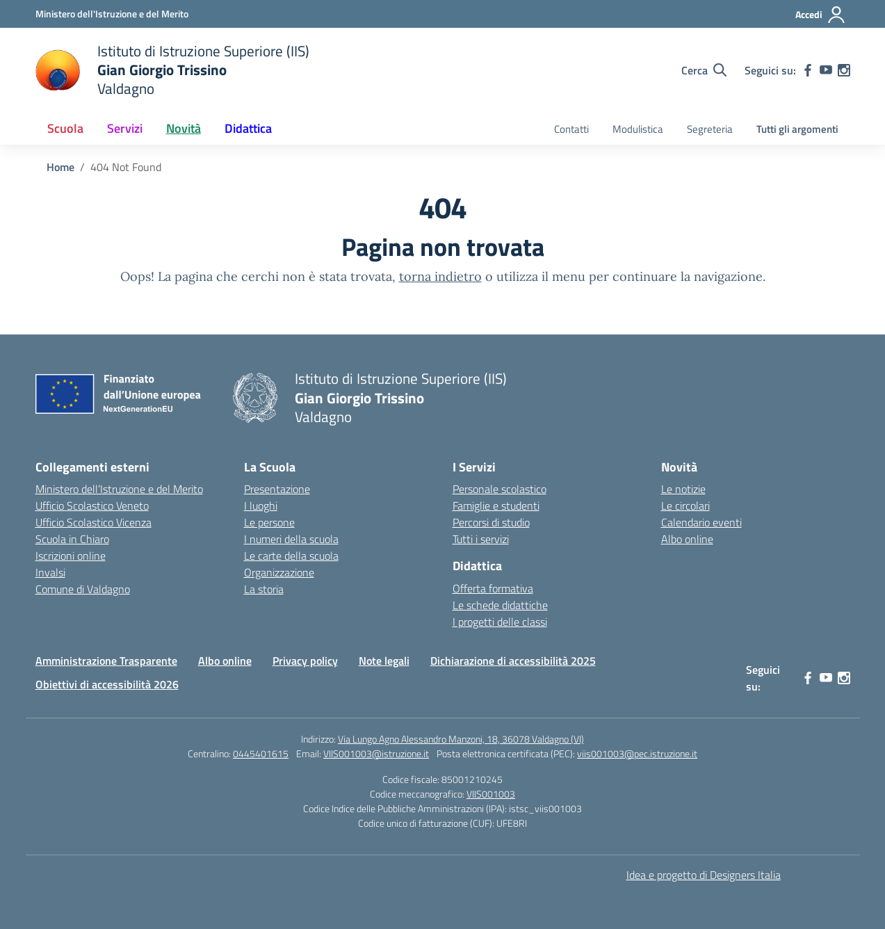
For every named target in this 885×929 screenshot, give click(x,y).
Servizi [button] (125, 128)
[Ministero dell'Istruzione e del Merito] (111, 13)
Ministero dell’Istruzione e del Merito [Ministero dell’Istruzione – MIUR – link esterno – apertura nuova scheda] (119, 488)
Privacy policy (305, 660)
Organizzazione (279, 572)
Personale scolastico (499, 488)
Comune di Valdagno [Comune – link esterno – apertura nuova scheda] (82, 589)
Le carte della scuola (291, 555)
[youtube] (826, 70)
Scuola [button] (65, 128)
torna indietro (440, 276)
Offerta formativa (493, 588)
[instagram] (844, 70)
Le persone (269, 522)
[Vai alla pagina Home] (60, 167)
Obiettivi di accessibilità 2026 (107, 684)
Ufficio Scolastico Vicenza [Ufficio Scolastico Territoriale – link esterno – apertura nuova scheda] (93, 522)
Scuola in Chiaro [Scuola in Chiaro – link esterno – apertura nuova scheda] (72, 539)
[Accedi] (820, 14)
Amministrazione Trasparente (106, 660)
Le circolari (685, 505)
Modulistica (637, 129)
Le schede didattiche (500, 605)
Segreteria (710, 129)
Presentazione (277, 488)
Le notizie (683, 488)
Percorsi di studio (491, 522)
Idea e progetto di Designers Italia (703, 874)
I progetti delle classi (500, 621)
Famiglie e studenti (496, 505)
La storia (264, 589)
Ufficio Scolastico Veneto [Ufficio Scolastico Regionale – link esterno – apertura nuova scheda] (92, 505)
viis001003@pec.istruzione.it (637, 753)
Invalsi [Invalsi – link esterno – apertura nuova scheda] (50, 572)
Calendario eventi (701, 522)
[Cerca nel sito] (704, 70)
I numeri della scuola (291, 539)
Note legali (384, 660)
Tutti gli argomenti (797, 129)
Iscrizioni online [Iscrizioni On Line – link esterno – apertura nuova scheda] (70, 555)
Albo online (687, 539)
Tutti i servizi (481, 539)
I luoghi (260, 505)
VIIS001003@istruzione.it (376, 753)
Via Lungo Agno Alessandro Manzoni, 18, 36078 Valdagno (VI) (461, 739)
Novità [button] (183, 128)
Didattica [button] (248, 128)
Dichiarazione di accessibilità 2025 (513, 660)
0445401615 (261, 753)
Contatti (571, 129)
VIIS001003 (490, 793)
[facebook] (808, 70)
